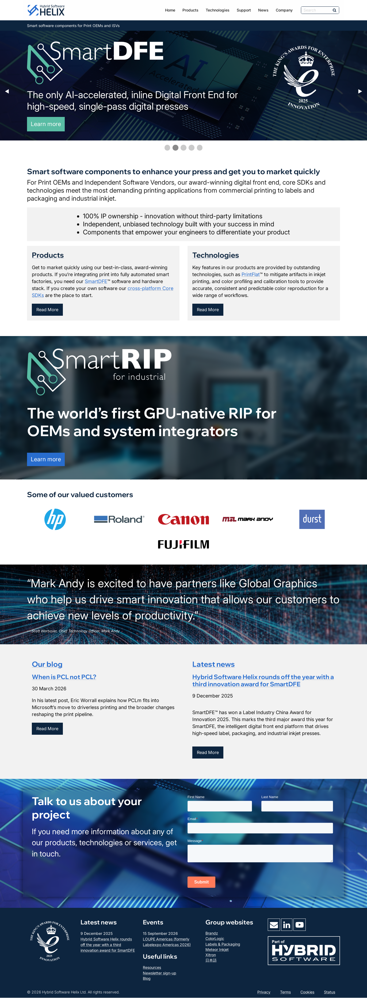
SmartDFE (96, 281)
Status (329, 992)
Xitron (210, 955)
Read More (47, 310)
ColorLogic (214, 938)
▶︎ (362, 91)
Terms (285, 992)
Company (284, 10)
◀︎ (9, 91)
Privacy (263, 992)
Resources (152, 967)
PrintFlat (251, 274)
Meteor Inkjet (217, 949)
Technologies (218, 10)
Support (244, 10)
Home (170, 10)
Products (190, 10)
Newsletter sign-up (159, 973)
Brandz (211, 933)
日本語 (211, 960)
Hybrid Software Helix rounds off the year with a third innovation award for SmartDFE (263, 680)
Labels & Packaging (222, 944)
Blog (147, 978)
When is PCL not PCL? (64, 677)
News (263, 10)
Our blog (47, 664)
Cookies (307, 992)
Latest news (213, 664)
